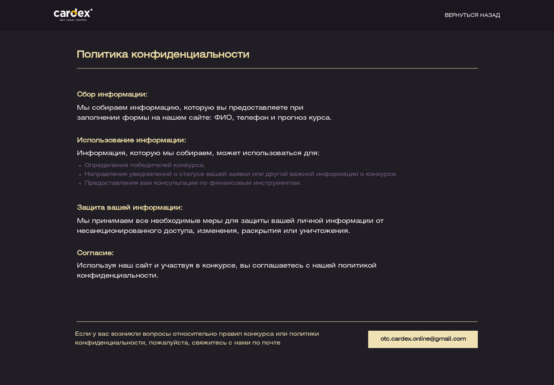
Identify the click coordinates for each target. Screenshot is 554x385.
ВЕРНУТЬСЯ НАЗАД (472, 15)
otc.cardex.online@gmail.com (423, 339)
